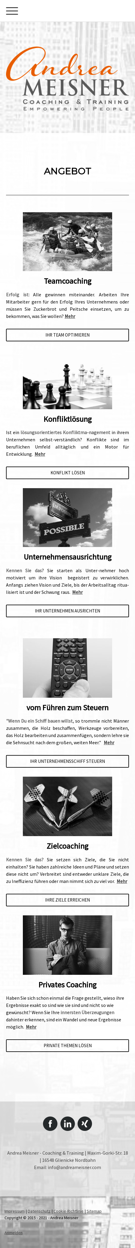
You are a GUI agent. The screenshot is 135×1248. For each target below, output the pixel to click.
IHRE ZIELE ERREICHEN (67, 900)
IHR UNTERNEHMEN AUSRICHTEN (67, 611)
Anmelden (14, 1232)
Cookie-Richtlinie (69, 1211)
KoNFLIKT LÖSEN (68, 473)
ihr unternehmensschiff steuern (67, 761)
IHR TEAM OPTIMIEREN (67, 335)
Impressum (15, 1211)
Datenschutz (39, 1211)
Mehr (70, 316)
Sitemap (94, 1211)
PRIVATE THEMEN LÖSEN (68, 1045)
